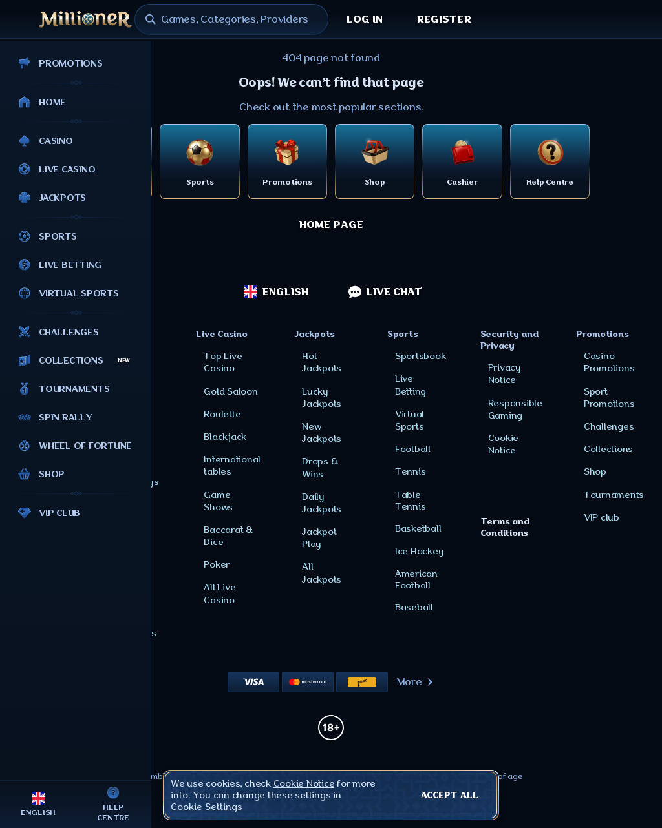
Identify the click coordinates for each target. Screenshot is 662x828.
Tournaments (614, 495)
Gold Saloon (230, 391)
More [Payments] (416, 682)
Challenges (609, 426)
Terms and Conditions (504, 527)
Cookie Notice (304, 783)
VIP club (601, 517)
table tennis (410, 501)
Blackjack (225, 436)
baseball (414, 607)
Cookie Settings (206, 807)
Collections (608, 449)
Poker (217, 564)
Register (443, 19)
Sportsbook (420, 356)
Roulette (222, 414)
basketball (418, 528)
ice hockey (419, 551)
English (276, 291)
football (413, 449)
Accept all (449, 795)
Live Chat (385, 291)
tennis (410, 471)
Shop (595, 471)
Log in (365, 19)
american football (416, 579)
